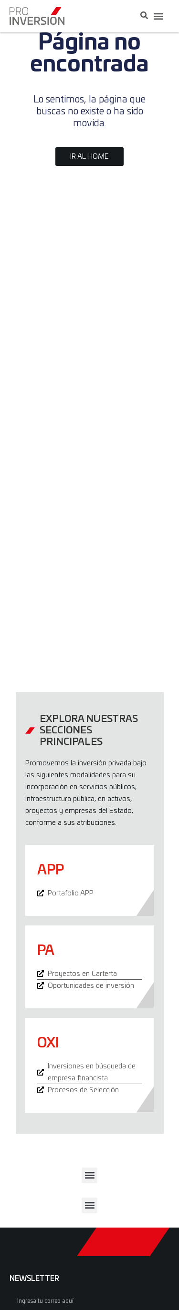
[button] (158, 16)
